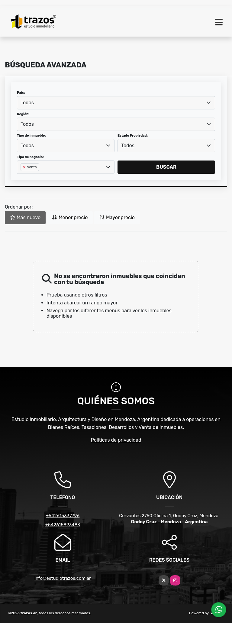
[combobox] (116, 102)
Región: (23, 114)
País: (21, 93)
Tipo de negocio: (30, 157)
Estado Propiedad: (133, 136)
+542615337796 (63, 515)
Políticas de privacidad (116, 440)
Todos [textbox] (27, 102)
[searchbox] (22, 177)
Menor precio (70, 217)
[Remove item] (25, 167)
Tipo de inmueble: (31, 136)
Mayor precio (117, 217)
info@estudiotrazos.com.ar (62, 578)
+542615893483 (62, 524)
